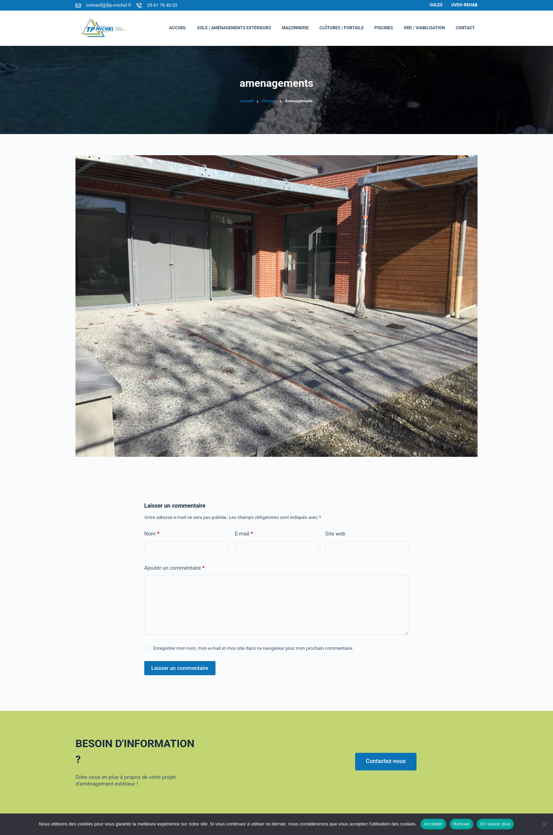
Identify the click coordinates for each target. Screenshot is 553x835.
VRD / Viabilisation (424, 27)
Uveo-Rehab (464, 4)
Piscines (383, 27)
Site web (335, 534)
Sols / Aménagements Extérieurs (234, 27)
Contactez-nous (386, 761)
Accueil (177, 27)
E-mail (244, 534)
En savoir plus (495, 824)
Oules (436, 4)
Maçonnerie (295, 27)
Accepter (433, 824)
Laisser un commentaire (179, 668)
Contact (465, 27)
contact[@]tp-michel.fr (108, 5)
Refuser (461, 824)
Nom (151, 534)
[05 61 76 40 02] (139, 5)
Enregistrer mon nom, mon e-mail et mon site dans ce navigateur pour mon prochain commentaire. (253, 648)
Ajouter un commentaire (174, 568)
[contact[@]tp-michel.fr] (78, 5)
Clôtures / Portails (342, 27)
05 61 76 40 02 (162, 5)
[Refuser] (544, 824)
